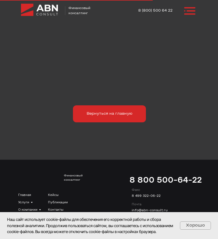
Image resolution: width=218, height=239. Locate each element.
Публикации (58, 202)
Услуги (23, 202)
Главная (24, 195)
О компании (27, 209)
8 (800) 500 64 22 (155, 10)
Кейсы (53, 195)
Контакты (55, 209)
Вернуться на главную (109, 114)
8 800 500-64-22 (165, 180)
